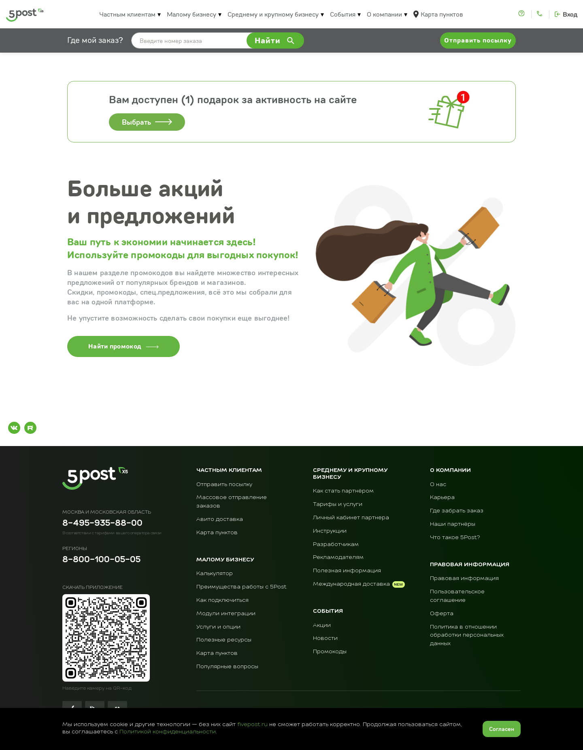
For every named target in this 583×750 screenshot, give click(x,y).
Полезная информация (347, 571)
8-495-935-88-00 (102, 524)
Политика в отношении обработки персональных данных (467, 635)
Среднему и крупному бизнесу (273, 14)
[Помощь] (522, 14)
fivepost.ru (252, 724)
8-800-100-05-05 (101, 560)
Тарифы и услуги (337, 504)
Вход (570, 14)
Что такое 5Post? (455, 537)
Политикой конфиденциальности (167, 732)
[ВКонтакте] (14, 428)
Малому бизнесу (191, 14)
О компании (384, 14)
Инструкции (330, 531)
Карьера (442, 497)
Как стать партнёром (343, 491)
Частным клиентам (127, 14)
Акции (322, 625)
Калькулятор (214, 573)
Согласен (501, 729)
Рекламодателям (338, 557)
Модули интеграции (225, 613)
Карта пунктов (442, 14)
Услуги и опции (218, 627)
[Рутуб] (30, 428)
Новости (325, 638)
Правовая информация (464, 578)
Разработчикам (336, 544)
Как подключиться (222, 600)
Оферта (441, 613)
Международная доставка (351, 584)
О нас (438, 484)
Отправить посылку (224, 484)
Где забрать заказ (456, 511)
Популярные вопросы (227, 666)
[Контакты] (540, 14)
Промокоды (330, 651)
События (342, 14)
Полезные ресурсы (223, 640)
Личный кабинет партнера (351, 518)
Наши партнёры (452, 524)
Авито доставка (219, 519)
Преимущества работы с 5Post (241, 587)
